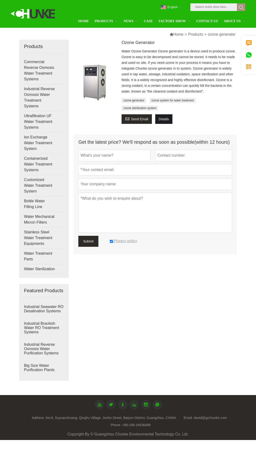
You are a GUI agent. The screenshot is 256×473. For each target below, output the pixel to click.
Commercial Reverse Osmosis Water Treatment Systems (39, 70)
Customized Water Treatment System (38, 185)
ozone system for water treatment (172, 100)
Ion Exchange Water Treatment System (38, 143)
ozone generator (133, 100)
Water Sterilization (39, 269)
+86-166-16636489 (136, 425)
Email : (189, 418)
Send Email (136, 118)
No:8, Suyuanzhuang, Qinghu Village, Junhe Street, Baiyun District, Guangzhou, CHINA (111, 418)
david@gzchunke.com (210, 418)
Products (195, 34)
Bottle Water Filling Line (34, 204)
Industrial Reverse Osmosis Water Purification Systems (41, 348)
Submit (88, 241)
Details (164, 119)
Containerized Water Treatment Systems (38, 164)
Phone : (116, 425)
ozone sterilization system (139, 108)
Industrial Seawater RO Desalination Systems (43, 309)
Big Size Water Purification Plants (39, 367)
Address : (39, 418)
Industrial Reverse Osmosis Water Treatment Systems (39, 97)
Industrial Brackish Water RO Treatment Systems (41, 327)
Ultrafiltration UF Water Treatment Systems (38, 121)
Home (178, 34)
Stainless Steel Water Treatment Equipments (38, 238)
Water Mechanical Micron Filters (39, 219)
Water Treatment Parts (38, 256)
